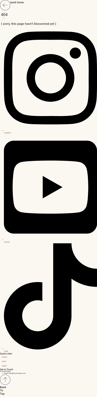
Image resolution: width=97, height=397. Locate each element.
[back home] (5, 5)
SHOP (4, 361)
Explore (4, 357)
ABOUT (4, 366)
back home (17, 2)
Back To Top (3, 390)
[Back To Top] (5, 380)
